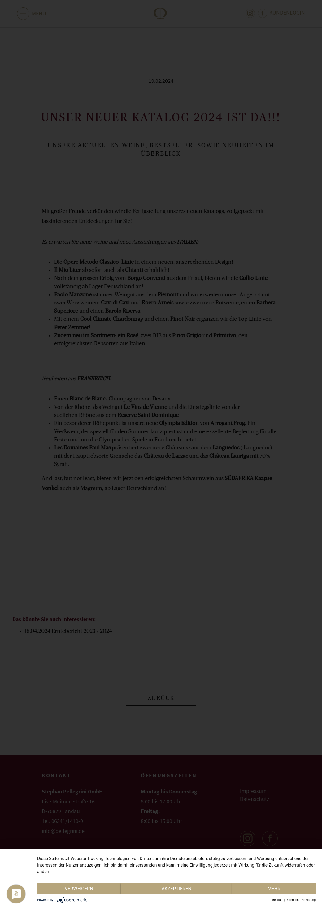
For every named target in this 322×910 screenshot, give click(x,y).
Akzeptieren (176, 888)
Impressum (275, 900)
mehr (274, 888)
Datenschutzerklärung (301, 900)
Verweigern (79, 888)
